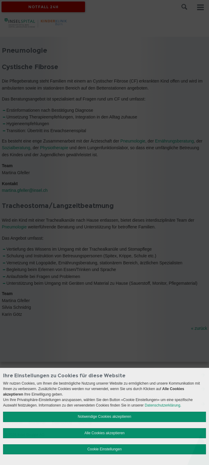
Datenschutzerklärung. (163, 405)
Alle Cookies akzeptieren (104, 433)
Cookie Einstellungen (104, 449)
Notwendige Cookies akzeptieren (104, 416)
